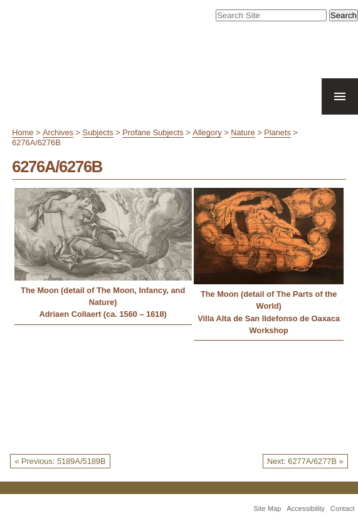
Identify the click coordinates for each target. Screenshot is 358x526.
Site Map (267, 508)
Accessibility (306, 508)
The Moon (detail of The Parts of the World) (269, 300)
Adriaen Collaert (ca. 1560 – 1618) (102, 314)
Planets (277, 132)
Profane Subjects (152, 132)
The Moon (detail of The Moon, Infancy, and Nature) (103, 296)
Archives (58, 132)
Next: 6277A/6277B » (305, 461)
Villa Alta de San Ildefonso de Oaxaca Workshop (268, 324)
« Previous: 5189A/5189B (59, 461)
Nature (243, 132)
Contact (342, 508)
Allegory (206, 132)
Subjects (98, 132)
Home (22, 132)
